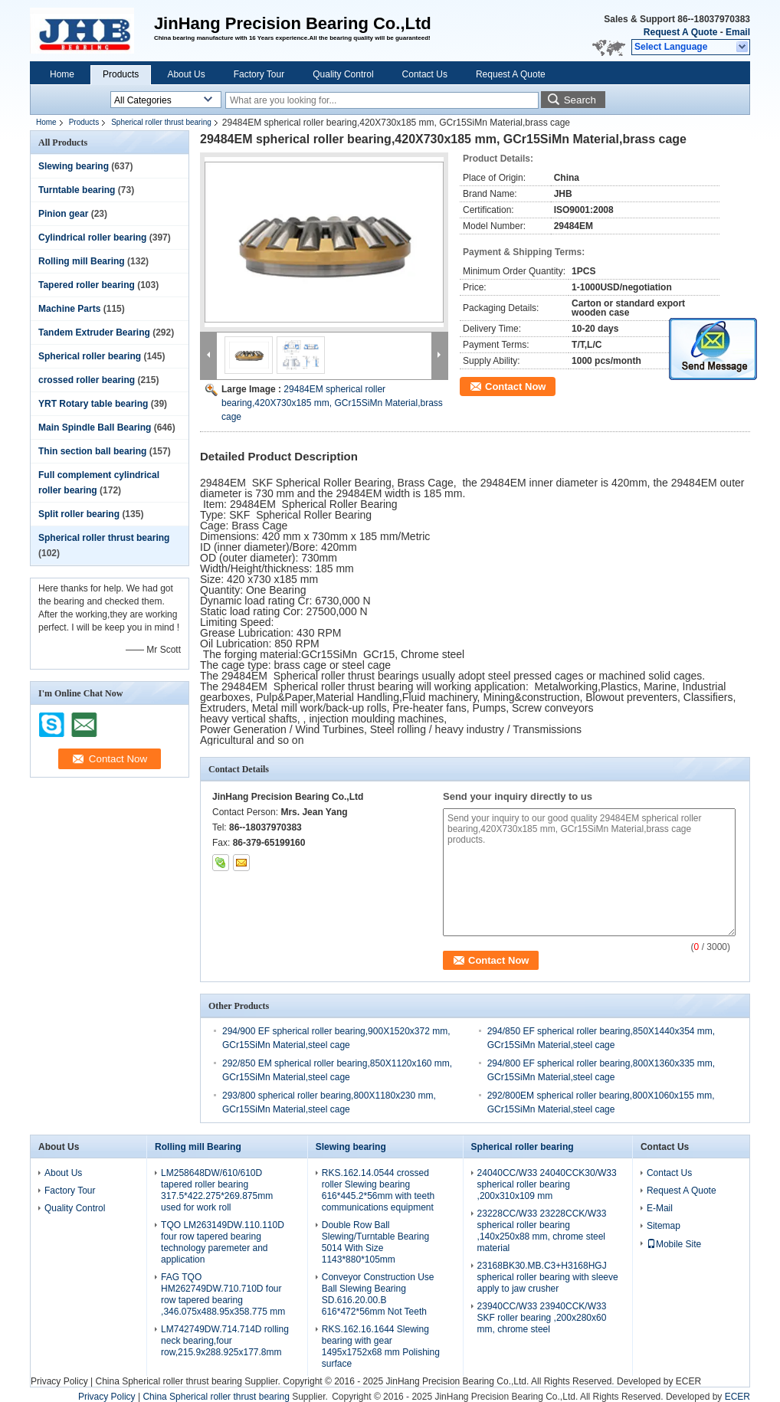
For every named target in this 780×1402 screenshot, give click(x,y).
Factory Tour (259, 74)
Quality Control (343, 74)
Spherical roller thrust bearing (161, 122)
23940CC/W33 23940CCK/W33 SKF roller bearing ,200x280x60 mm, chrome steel (542, 1318)
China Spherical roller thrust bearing (168, 1381)
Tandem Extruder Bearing (94, 332)
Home (62, 74)
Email (738, 32)
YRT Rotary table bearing (93, 403)
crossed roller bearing (86, 380)
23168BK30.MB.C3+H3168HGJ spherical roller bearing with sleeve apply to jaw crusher (547, 1277)
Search (580, 100)
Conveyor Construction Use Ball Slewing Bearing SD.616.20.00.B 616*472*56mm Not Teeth (378, 1294)
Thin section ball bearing (92, 451)
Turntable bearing (76, 190)
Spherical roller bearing (89, 356)
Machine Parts (69, 308)
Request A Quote (680, 32)
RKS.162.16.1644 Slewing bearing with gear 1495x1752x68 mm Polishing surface (381, 1346)
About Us (186, 74)
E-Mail (660, 1208)
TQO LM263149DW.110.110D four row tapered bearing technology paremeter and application (222, 1242)
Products (121, 74)
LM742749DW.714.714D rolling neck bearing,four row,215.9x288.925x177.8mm (225, 1341)
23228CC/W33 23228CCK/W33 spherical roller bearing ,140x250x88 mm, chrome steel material (542, 1230)
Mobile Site (674, 1244)
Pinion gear (63, 213)
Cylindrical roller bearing (92, 237)
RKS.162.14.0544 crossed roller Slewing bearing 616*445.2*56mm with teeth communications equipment (378, 1190)
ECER (688, 1381)
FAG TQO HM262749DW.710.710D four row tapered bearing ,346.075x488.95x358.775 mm (223, 1294)
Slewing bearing (73, 166)
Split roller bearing (79, 514)
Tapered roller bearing (86, 285)
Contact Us (424, 74)
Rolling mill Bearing (81, 261)
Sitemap (663, 1225)
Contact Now (515, 386)
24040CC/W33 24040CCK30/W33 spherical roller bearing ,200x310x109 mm (547, 1184)
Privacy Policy (59, 1381)
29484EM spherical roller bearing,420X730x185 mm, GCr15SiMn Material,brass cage (332, 403)
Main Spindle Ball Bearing (94, 427)
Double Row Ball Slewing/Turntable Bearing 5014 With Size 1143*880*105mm (375, 1242)
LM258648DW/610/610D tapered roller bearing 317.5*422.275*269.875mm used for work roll (217, 1190)
